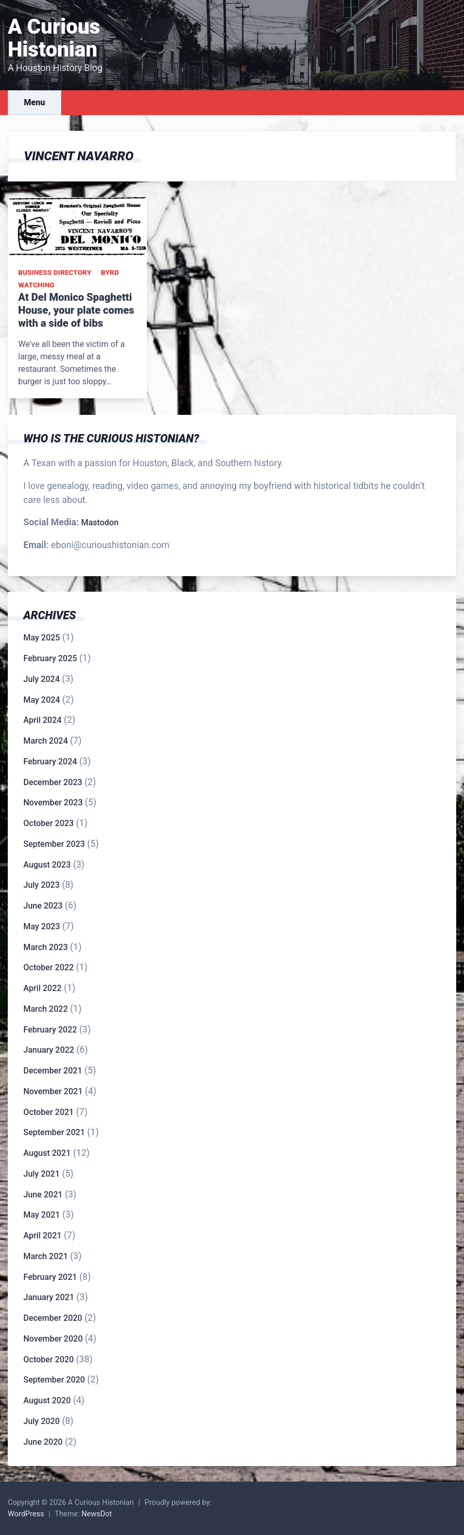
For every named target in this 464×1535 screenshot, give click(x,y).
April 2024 (42, 720)
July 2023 (41, 885)
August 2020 (47, 1400)
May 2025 (41, 638)
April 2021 (42, 1235)
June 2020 (43, 1442)
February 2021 (50, 1277)
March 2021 (45, 1256)
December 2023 (52, 782)
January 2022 (48, 1050)
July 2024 (41, 679)
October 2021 (48, 1112)
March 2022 (45, 1009)
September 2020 (54, 1380)
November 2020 (53, 1339)
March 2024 (45, 741)
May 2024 (41, 700)
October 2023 (48, 823)
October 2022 (48, 967)
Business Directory (54, 272)
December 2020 (52, 1318)
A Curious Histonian (54, 38)
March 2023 (45, 947)
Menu (34, 102)
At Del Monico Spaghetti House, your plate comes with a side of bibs (76, 310)
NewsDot (96, 1514)
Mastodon (99, 522)
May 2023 (41, 926)
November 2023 (53, 802)
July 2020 (41, 1421)
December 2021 (52, 1071)
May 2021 (41, 1215)
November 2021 (53, 1091)
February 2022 (50, 1030)
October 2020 (48, 1359)
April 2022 (42, 988)
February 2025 (50, 658)
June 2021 (43, 1194)
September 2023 (54, 844)
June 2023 (43, 906)
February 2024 (50, 761)
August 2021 (47, 1153)
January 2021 (48, 1297)
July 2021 (41, 1174)
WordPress (26, 1514)
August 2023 (47, 865)
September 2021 (54, 1132)
